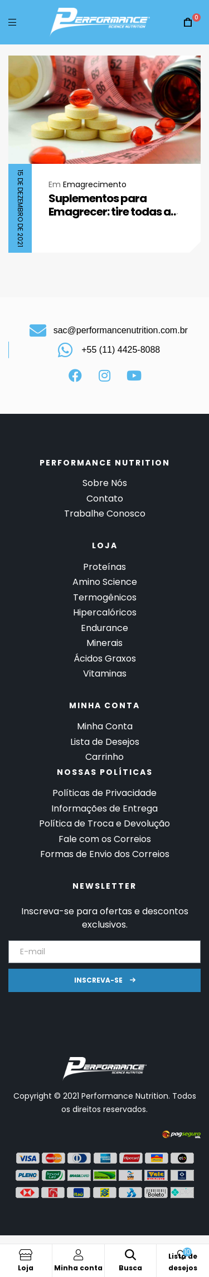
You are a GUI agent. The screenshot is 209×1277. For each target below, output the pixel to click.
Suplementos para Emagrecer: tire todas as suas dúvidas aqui (112, 205)
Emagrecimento (95, 184)
